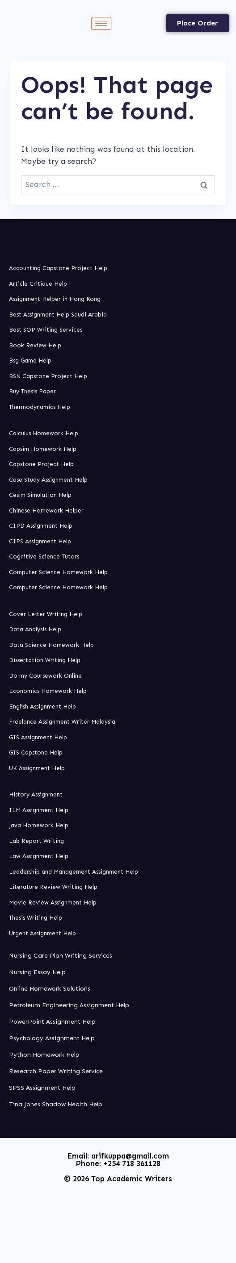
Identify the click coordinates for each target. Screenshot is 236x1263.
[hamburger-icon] (101, 23)
